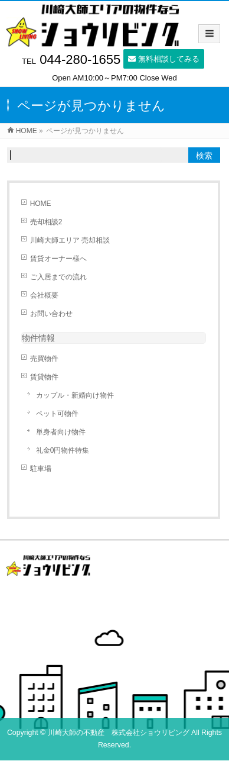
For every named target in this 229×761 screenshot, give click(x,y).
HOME (40, 203)
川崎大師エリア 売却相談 (70, 240)
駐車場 (40, 469)
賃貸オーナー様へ (58, 258)
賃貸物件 (44, 377)
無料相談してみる (163, 58)
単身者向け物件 (61, 432)
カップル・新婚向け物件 (75, 395)
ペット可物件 (57, 413)
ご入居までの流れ (58, 277)
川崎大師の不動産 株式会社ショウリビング (118, 732)
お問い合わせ (51, 313)
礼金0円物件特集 (63, 450)
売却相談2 (46, 222)
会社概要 (44, 295)
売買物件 (44, 358)
